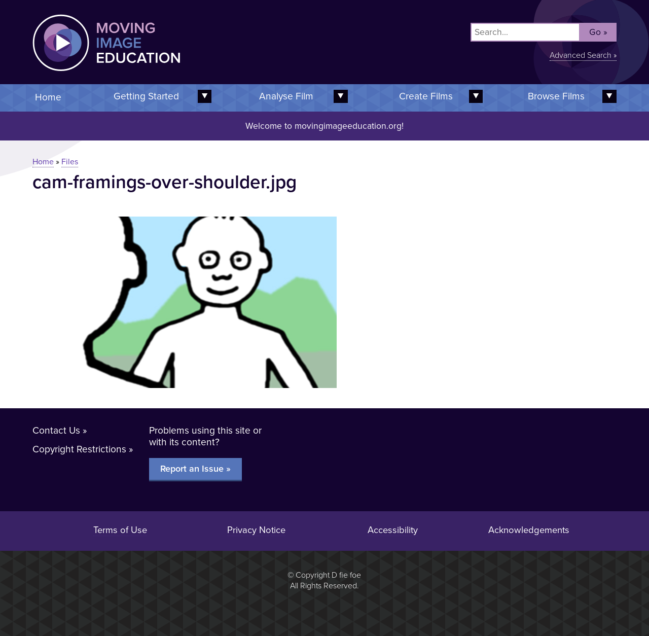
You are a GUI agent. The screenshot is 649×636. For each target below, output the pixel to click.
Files (69, 162)
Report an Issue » (195, 468)
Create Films (426, 96)
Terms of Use (120, 530)
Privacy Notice (256, 530)
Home (48, 97)
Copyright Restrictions (79, 449)
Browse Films (556, 96)
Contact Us (56, 430)
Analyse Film (286, 96)
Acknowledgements (528, 530)
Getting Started (146, 96)
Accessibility (393, 530)
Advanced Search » (583, 55)
